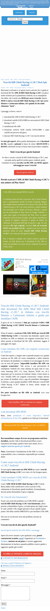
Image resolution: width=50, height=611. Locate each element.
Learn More (20, 6)
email (21, 538)
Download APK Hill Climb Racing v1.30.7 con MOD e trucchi (25, 426)
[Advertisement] (25, 52)
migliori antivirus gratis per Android (15, 446)
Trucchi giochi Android (25, 172)
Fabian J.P (30, 87)
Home (3, 608)
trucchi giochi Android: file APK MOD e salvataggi (20, 530)
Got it (31, 6)
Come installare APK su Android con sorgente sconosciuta (25, 403)
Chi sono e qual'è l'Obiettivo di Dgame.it (16, 563)
